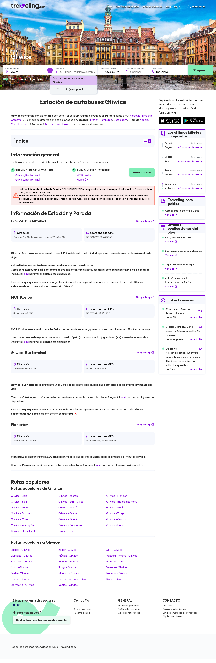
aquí (26, 273)
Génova (23, 124)
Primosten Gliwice (22, 561)
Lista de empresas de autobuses (180, 612)
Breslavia (147, 115)
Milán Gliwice (19, 567)
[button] (73, 89)
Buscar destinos (152, 6)
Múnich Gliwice (68, 555)
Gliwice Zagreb (68, 495)
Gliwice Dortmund (22, 513)
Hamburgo (106, 119)
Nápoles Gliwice (116, 573)
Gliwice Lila (66, 531)
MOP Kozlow (84, 175)
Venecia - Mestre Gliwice (121, 555)
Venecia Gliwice (116, 567)
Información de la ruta (190, 147)
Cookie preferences (129, 612)
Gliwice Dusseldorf (23, 531)
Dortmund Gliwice (22, 585)
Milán (14, 124)
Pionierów (82, 179)
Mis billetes (196, 6)
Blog (168, 6)
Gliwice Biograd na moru (121, 501)
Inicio (109, 6)
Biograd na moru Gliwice (73, 579)
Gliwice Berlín (115, 507)
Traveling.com (67, 647)
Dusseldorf (120, 119)
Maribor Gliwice (68, 573)
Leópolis (56, 124)
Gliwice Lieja (19, 495)
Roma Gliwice (115, 579)
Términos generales (129, 605)
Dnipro (66, 124)
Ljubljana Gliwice (21, 555)
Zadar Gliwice (67, 549)
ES (177, 6)
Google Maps (145, 221)
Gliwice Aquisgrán (22, 525)
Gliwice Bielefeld (69, 507)
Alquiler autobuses (172, 616)
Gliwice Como (20, 519)
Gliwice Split (19, 501)
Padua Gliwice (20, 579)
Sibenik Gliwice (68, 561)
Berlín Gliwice (20, 573)
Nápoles (145, 119)
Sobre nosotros (82, 609)
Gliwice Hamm (115, 525)
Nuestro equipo (82, 612)
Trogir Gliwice (67, 567)
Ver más (171, 214)
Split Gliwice (114, 549)
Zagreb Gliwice (20, 549)
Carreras (168, 605)
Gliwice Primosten (70, 525)
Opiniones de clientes (174, 609)
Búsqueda (200, 70)
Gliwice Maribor (116, 495)
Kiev (47, 124)
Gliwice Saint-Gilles (70, 501)
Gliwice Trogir (115, 513)
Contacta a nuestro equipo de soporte (41, 620)
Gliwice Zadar (20, 507)
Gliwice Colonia (116, 519)
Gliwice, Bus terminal (27, 175)
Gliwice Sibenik (68, 519)
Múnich (94, 119)
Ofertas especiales (127, 6)
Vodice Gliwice (68, 585)
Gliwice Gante (67, 513)
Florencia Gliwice (117, 561)
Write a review (141, 172)
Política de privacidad (129, 609)
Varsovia (135, 115)
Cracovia (16, 119)
